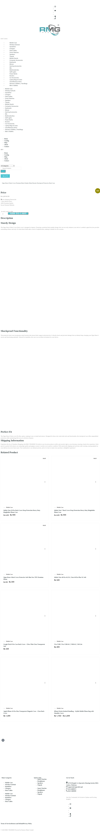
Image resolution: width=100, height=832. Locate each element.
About (6, 144)
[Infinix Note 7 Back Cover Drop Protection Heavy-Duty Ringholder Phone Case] (95, 478)
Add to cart (18, 213)
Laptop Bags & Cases (11, 125)
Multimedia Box (10, 116)
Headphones (41, 781)
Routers (7, 122)
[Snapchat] (55, 16)
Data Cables (8, 96)
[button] (50, 150)
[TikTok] (55, 19)
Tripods (7, 102)
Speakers (8, 100)
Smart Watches (9, 98)
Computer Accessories (11, 106)
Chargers (7, 94)
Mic (6, 114)
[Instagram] (55, 7)
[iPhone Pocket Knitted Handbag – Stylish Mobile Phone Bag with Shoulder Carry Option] (95, 679)
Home (6, 139)
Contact (6, 146)
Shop (5, 142)
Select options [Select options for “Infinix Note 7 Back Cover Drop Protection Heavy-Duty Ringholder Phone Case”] (95, 482)
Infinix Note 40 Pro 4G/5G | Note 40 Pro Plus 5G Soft (70, 577)
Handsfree (8, 92)
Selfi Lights (8, 118)
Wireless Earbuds (10, 91)
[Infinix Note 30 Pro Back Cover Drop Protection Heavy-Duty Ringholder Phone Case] (45, 478)
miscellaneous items (11, 127)
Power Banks (9, 120)
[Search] (3, 171)
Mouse (7, 110)
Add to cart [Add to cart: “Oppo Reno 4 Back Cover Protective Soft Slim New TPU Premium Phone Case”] (45, 549)
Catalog (6, 140)
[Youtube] (55, 10)
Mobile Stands (9, 104)
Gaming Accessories (11, 112)
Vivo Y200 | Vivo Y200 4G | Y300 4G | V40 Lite (68, 644)
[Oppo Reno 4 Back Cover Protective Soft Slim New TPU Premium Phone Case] (45, 545)
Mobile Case (8, 89)
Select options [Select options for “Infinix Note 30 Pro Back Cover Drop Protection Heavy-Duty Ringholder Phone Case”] (45, 482)
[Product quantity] (4, 213)
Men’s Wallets (14, 85)
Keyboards (8, 108)
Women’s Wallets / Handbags (14, 129)
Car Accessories (9, 124)
